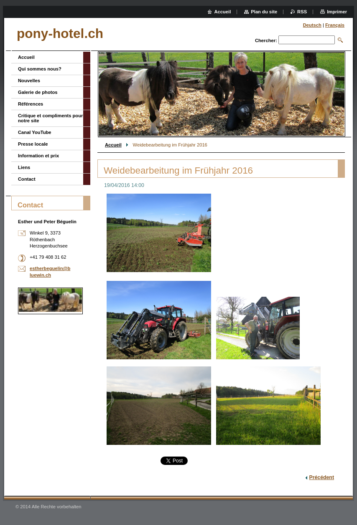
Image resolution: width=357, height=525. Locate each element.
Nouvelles (29, 80)
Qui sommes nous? (39, 68)
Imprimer (337, 11)
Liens (24, 167)
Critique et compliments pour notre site (50, 118)
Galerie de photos (38, 92)
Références (30, 103)
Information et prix (38, 155)
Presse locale (33, 143)
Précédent (321, 477)
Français (334, 25)
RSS (302, 11)
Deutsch (312, 25)
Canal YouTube (34, 132)
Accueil (113, 144)
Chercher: (266, 40)
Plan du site (264, 11)
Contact (27, 179)
